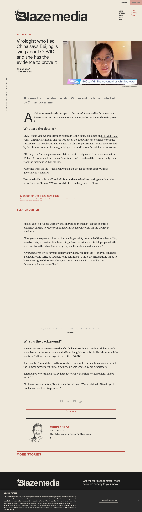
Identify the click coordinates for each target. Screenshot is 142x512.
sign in (124, 2)
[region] (71, 501)
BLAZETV (122, 17)
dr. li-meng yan (24, 34)
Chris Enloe (25, 70)
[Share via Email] (74, 405)
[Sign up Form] (106, 201)
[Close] (138, 500)
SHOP (121, 19)
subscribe (135, 2)
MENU (134, 13)
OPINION (122, 13)
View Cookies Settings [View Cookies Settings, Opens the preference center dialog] (109, 500)
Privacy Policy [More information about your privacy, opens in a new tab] (9, 509)
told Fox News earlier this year (44, 352)
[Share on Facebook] (60, 405)
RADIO (121, 15)
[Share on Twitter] (67, 405)
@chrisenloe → (57, 445)
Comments (71, 416)
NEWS (121, 11)
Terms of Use (49, 202)
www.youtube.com (71, 336)
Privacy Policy (39, 202)
